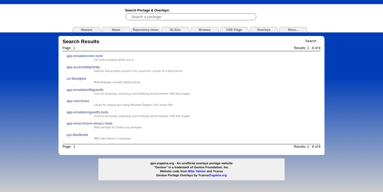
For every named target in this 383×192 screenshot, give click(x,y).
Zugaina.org (218, 175)
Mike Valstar (197, 171)
